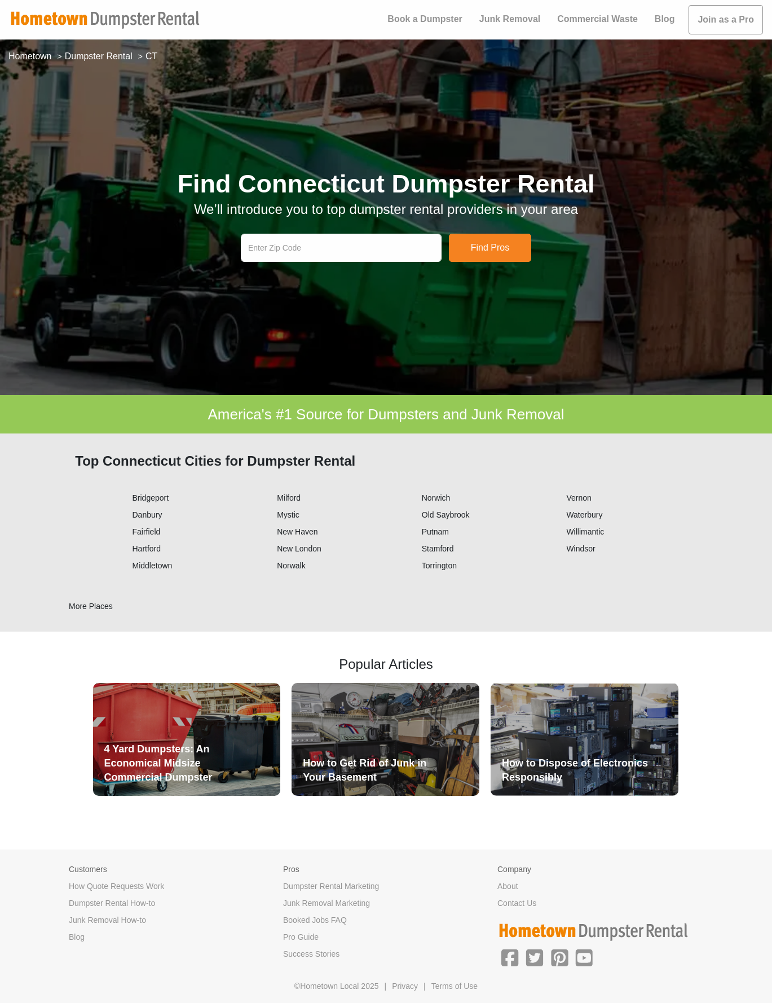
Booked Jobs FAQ (315, 920)
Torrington (439, 565)
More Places (91, 606)
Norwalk (291, 565)
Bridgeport (151, 497)
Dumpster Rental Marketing (331, 886)
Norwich (436, 497)
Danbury (147, 514)
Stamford (438, 548)
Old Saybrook (446, 514)
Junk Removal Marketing (326, 903)
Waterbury (584, 514)
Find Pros (490, 247)
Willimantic (585, 531)
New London (299, 548)
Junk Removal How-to (107, 920)
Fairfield (147, 531)
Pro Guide (301, 936)
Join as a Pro (726, 19)
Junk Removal (509, 19)
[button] (509, 956)
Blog (665, 19)
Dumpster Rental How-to (112, 903)
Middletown (153, 565)
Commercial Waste (597, 19)
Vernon (578, 497)
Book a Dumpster (424, 19)
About (507, 886)
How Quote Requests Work (116, 886)
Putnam (435, 531)
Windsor (580, 548)
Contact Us (516, 903)
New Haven (297, 531)
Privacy (405, 986)
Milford (289, 497)
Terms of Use (454, 986)
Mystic (288, 514)
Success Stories (311, 953)
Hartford (147, 548)
